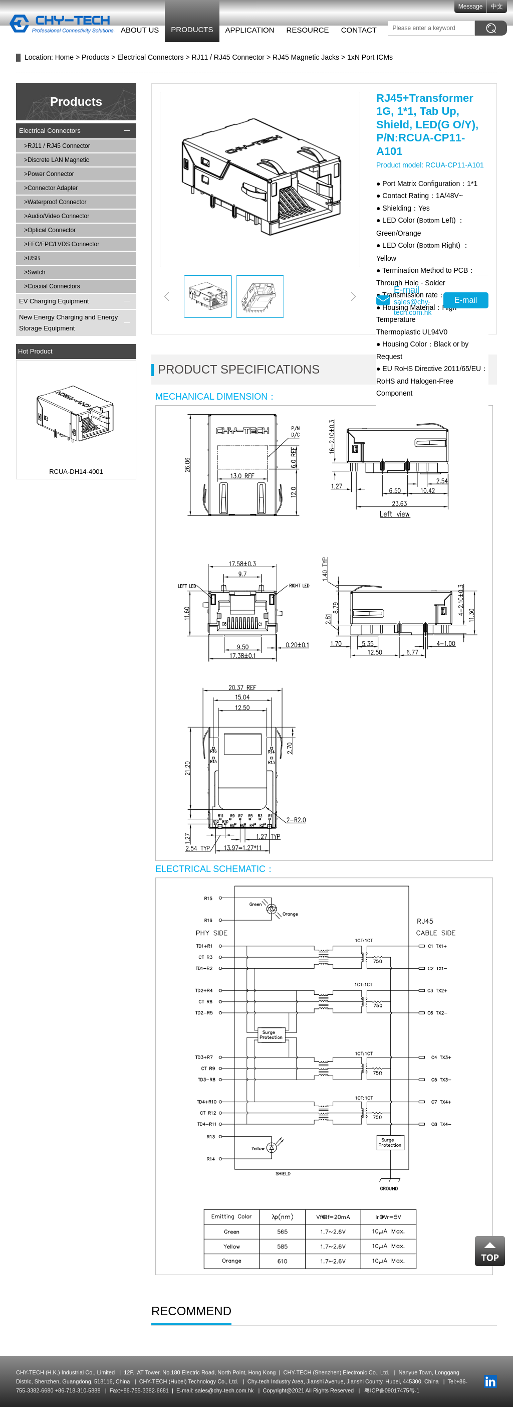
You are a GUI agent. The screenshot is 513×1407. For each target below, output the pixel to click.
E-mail (465, 300)
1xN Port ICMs (370, 57)
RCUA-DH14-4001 (76, 471)
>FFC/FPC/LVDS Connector (61, 244)
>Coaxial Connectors (52, 286)
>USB (32, 258)
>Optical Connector (50, 230)
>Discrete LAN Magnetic (56, 159)
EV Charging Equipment (54, 301)
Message (476, 6)
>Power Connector (49, 174)
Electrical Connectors (150, 57)
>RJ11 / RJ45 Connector (57, 145)
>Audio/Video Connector (56, 216)
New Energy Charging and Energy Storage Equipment (68, 322)
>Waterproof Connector (55, 202)
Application (244, 30)
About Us (134, 30)
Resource (302, 30)
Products (186, 29)
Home (64, 57)
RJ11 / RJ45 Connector (228, 57)
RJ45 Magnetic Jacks (306, 57)
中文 (503, 6)
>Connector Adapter (51, 188)
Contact (353, 30)
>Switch (34, 272)
